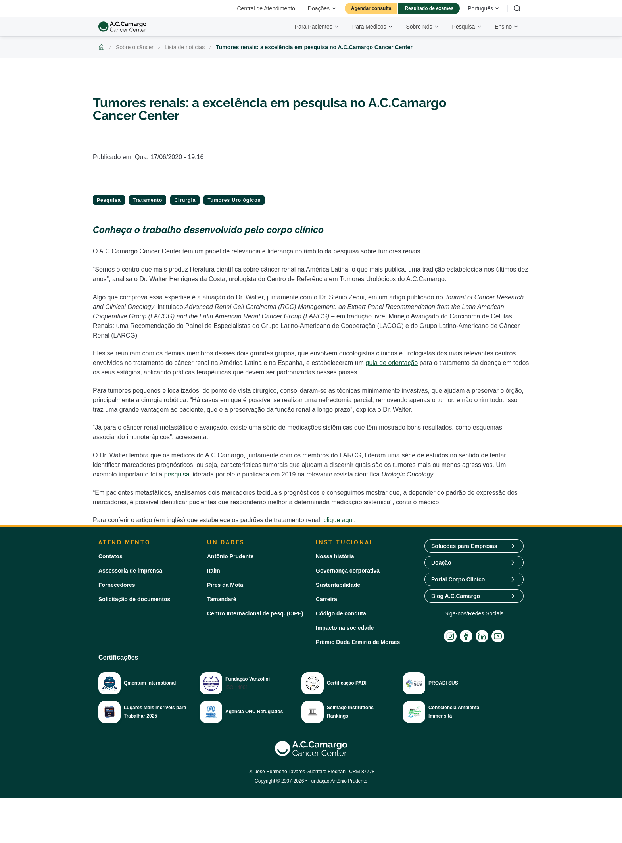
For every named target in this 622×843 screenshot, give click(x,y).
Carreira (326, 599)
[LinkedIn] (482, 636)
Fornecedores (116, 585)
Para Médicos (373, 26)
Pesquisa (467, 26)
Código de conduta (341, 613)
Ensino (507, 26)
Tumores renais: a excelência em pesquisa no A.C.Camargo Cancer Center (314, 47)
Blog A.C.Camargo (455, 596)
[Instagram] (450, 636)
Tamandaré (221, 599)
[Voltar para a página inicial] (101, 47)
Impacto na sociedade (345, 628)
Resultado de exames (429, 8)
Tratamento (148, 200)
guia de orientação (392, 362)
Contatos (110, 556)
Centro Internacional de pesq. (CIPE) (255, 613)
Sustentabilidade (338, 585)
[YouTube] (497, 636)
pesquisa (177, 474)
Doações (322, 8)
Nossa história (335, 556)
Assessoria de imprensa (130, 570)
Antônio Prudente (230, 556)
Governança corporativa (348, 570)
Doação (441, 562)
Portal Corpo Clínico (458, 579)
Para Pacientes (317, 26)
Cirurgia (185, 200)
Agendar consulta (371, 8)
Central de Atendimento (266, 8)
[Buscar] (517, 8)
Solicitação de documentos (134, 599)
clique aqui (339, 520)
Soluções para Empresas (464, 546)
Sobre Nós (422, 26)
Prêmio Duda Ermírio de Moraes (358, 642)
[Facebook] (466, 636)
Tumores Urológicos (234, 200)
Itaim (213, 570)
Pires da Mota (225, 585)
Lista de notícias (185, 47)
